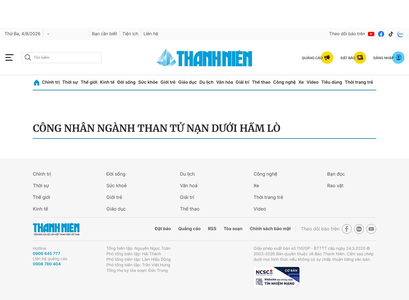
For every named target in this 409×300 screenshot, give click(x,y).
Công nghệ (284, 82)
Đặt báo (163, 228)
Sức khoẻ (116, 185)
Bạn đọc (336, 174)
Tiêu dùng (331, 82)
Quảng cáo (189, 228)
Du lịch (206, 82)
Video (313, 82)
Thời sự (70, 82)
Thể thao (261, 82)
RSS (212, 228)
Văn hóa (224, 82)
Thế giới (89, 82)
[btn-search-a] (28, 57)
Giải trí (242, 82)
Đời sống (126, 82)
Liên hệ (150, 33)
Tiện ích (130, 33)
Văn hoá (188, 185)
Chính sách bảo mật (270, 228)
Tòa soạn (233, 228)
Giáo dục (187, 82)
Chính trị (51, 82)
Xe (301, 82)
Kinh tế (107, 82)
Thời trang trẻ (359, 82)
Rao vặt (335, 185)
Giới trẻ (167, 82)
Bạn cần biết (104, 33)
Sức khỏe (148, 82)
